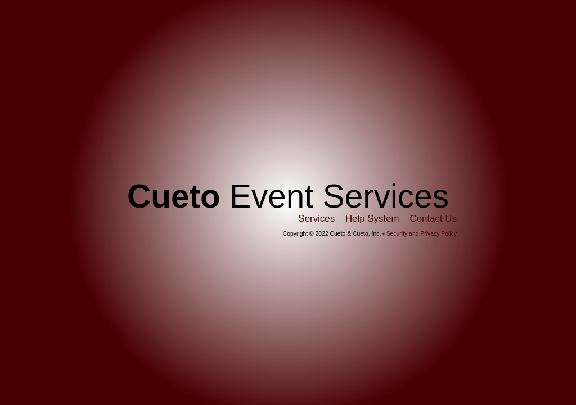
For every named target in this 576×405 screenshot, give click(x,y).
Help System (372, 218)
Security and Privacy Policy (421, 234)
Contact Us (433, 218)
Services (316, 218)
